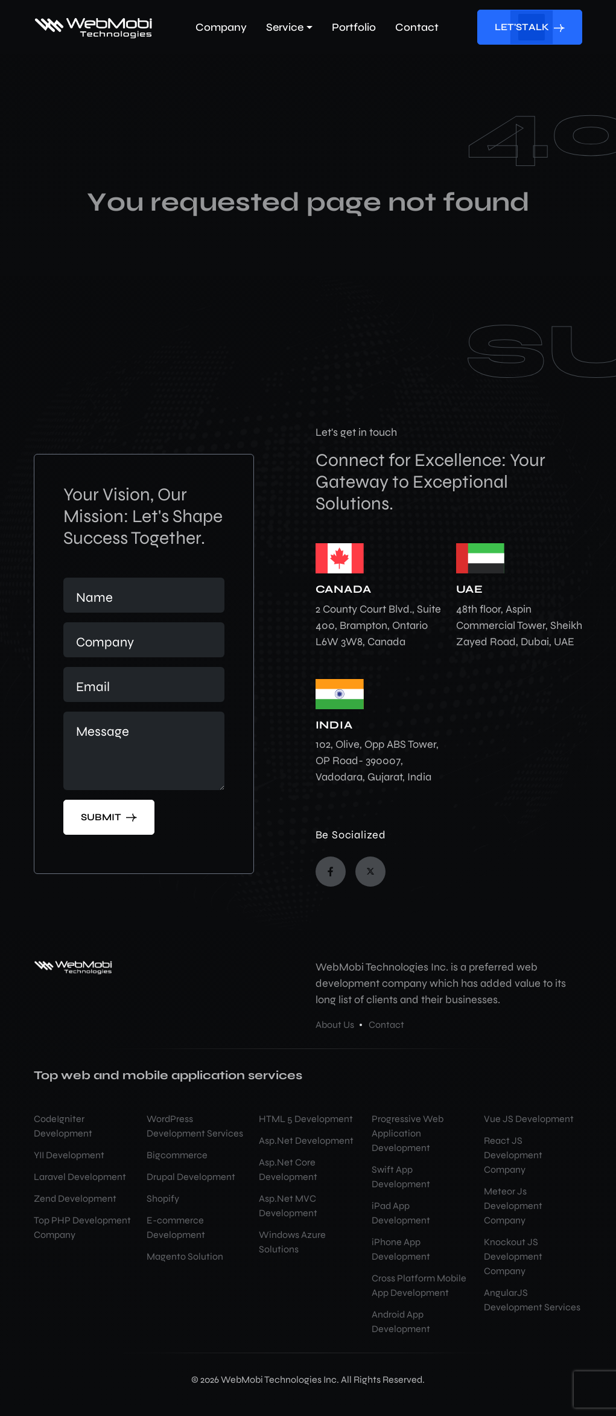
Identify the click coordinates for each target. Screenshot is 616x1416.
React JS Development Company (513, 1155)
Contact (386, 1024)
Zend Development (75, 1198)
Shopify (163, 1198)
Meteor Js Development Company (513, 1205)
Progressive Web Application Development (407, 1133)
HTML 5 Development (306, 1118)
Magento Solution (185, 1256)
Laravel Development (80, 1176)
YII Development (69, 1155)
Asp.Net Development (306, 1140)
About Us (335, 1024)
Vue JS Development (529, 1118)
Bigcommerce (177, 1155)
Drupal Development (191, 1176)
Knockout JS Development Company (513, 1256)
